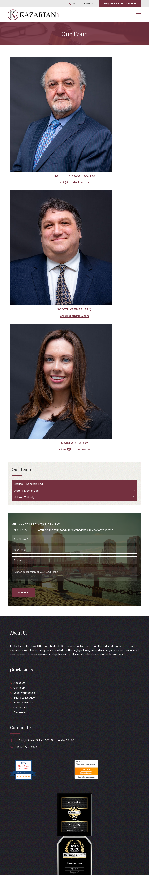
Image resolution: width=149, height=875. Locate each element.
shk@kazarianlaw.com (74, 315)
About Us (19, 682)
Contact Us (20, 707)
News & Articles (23, 702)
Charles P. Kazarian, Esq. (74, 176)
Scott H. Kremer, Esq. (26, 490)
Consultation (120, 3)
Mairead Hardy (74, 443)
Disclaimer (19, 712)
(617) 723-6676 (83, 3)
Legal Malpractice (24, 692)
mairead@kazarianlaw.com (74, 449)
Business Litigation (24, 697)
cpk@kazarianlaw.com (74, 182)
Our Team (19, 687)
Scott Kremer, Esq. (74, 309)
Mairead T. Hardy (23, 497)
